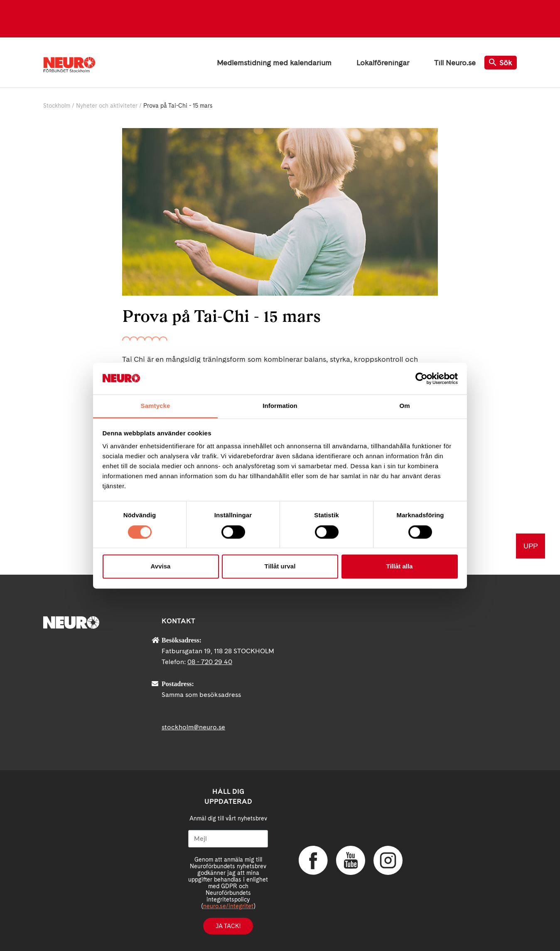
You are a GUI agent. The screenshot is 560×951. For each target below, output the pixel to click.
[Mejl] (228, 838)
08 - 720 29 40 (209, 662)
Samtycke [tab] (155, 406)
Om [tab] (404, 406)
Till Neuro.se (455, 62)
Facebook (313, 860)
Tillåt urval (280, 566)
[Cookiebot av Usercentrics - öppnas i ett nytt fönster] (421, 378)
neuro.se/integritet (228, 906)
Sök (500, 62)
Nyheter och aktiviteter (107, 105)
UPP (530, 545)
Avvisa (161, 566)
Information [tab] (280, 406)
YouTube (350, 860)
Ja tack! (228, 926)
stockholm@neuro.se (193, 727)
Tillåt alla (399, 566)
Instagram (388, 860)
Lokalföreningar (382, 62)
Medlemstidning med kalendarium (274, 62)
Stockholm (56, 105)
